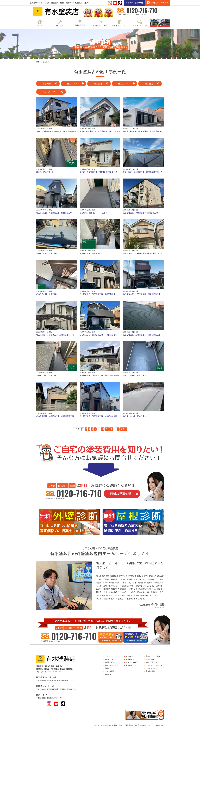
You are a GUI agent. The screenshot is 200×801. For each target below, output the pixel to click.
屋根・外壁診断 (151, 662)
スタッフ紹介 (110, 671)
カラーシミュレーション (155, 665)
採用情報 (108, 674)
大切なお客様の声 (140, 23)
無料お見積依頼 (120, 493)
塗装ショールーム (111, 665)
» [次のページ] (118, 429)
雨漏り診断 (150, 659)
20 (107, 429)
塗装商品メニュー (100, 23)
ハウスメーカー (151, 668)
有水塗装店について (120, 23)
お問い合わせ (131, 665)
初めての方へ (110, 659)
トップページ (110, 656)
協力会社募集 (150, 671)
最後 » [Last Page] (124, 429)
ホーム (40, 23)
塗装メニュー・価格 (153, 656)
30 (111, 429)
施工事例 (59, 23)
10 (102, 429)
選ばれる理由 (79, 23)
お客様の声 (130, 659)
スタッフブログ (132, 662)
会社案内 (108, 668)
